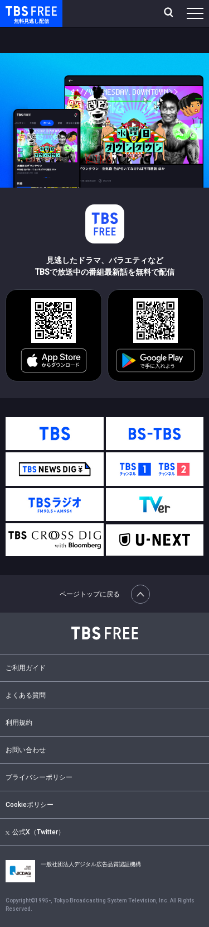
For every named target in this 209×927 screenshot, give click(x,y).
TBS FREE (18, 10)
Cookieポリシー (30, 805)
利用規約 (19, 723)
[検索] (170, 13)
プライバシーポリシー (39, 777)
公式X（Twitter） (35, 832)
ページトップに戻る (105, 594)
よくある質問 (26, 695)
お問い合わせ (26, 750)
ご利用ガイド (26, 668)
